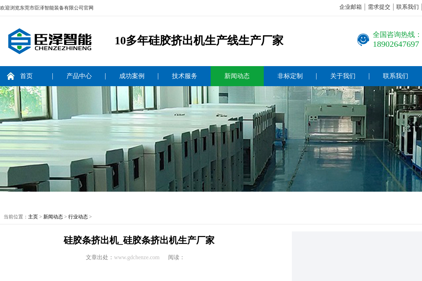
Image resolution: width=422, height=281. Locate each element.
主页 (33, 216)
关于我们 (343, 75)
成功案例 (132, 75)
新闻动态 (237, 75)
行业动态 (78, 216)
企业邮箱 (350, 7)
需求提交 (379, 7)
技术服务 (184, 75)
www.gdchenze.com (137, 257)
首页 (26, 75)
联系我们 (407, 7)
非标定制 (290, 75)
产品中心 (79, 75)
